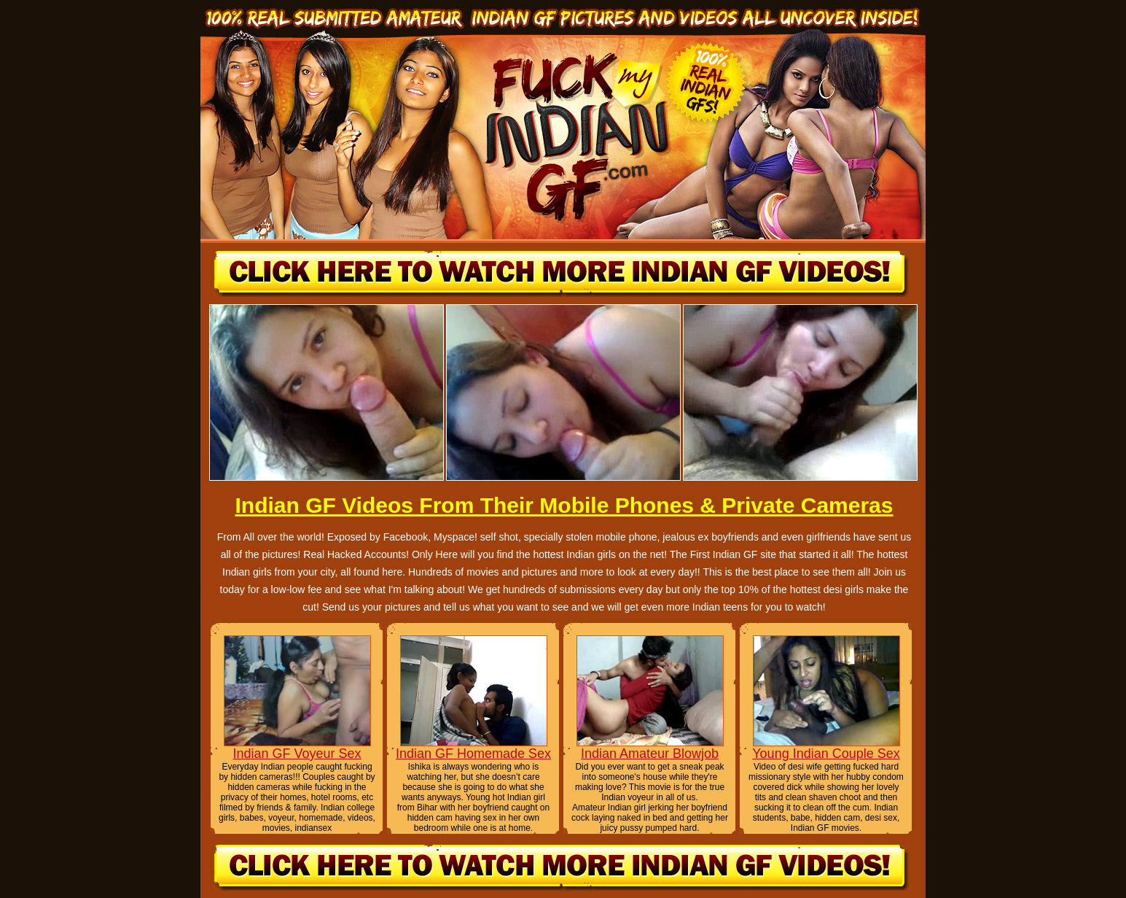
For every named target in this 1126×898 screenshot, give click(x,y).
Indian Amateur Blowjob (650, 753)
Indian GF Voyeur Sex (296, 753)
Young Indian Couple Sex (826, 753)
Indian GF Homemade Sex (473, 753)
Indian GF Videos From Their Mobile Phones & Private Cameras (564, 505)
